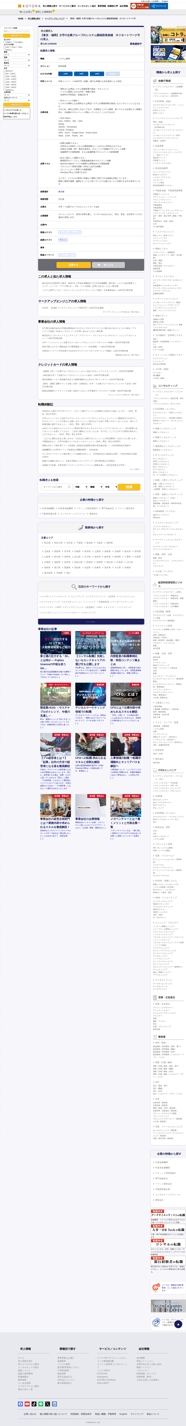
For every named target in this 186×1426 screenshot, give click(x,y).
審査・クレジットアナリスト (164, 310)
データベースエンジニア (163, 953)
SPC (100, 607)
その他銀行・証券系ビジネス (169, 335)
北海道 (47, 551)
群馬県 (138, 551)
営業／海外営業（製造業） (164, 1138)
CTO (155, 831)
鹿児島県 (48, 573)
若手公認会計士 (64, 1377)
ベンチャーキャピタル (162, 163)
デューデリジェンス (74, 607)
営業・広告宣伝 (162, 1004)
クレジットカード (67, 255)
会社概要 (140, 1358)
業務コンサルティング (165, 437)
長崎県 (97, 567)
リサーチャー (158, 566)
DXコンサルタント (160, 472)
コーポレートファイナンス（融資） (167, 302)
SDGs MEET (103, 1383)
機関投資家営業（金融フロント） (166, 330)
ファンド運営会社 (126, 508)
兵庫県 (138, 557)
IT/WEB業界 (63, 1370)
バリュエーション (126, 596)
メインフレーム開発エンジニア (165, 929)
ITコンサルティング (164, 455)
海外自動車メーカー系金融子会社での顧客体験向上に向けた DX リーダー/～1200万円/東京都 (83, 379)
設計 (157, 1082)
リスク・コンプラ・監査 (166, 722)
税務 (155, 646)
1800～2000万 (9, 87)
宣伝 (155, 1024)
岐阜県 (107, 557)
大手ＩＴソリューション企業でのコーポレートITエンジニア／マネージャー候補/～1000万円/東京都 (85, 342)
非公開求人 (18, 42)
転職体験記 (23, 1377)
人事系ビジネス (162, 703)
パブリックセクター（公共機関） (166, 606)
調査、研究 (157, 558)
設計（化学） (158, 1091)
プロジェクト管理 (163, 844)
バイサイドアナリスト (162, 177)
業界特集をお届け (65, 1358)
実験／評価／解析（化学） (164, 1071)
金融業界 (61, 1361)
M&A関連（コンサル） (166, 511)
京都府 (47, 562)
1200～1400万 (9, 79)
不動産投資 (104, 602)
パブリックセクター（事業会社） (166, 596)
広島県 (120, 562)
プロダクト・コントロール (164, 643)
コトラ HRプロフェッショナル (111, 1358)
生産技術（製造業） (161, 1105)
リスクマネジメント (164, 232)
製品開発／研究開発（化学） (164, 1052)
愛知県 (89, 543)
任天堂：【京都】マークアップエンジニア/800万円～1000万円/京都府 (73, 308)
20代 (6, 47)
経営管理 (159, 750)
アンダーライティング (122, 602)
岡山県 (109, 562)
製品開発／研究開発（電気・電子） (167, 1046)
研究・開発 (160, 1043)
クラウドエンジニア (161, 948)
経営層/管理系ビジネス (68, 1367)
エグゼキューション (72, 602)
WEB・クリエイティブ (166, 897)
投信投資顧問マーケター (163, 185)
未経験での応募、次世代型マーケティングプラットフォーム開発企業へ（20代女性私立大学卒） (84, 465)
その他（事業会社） (161, 698)
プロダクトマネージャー (163, 692)
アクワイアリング (160, 359)
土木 (155, 224)
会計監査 (156, 648)
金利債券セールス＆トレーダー (165, 285)
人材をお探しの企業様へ (150, 1)
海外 (68, 573)
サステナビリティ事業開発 (164, 621)
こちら (14, 117)
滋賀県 (57, 562)
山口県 (130, 562)
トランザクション (49, 612)
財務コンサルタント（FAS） (164, 498)
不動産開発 (157, 208)
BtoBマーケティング (161, 665)
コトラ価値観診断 (105, 1361)
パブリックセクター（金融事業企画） (168, 93)
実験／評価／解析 (163, 1062)
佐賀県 (87, 567)
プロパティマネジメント (163, 202)
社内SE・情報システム (166, 880)
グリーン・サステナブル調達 (164, 1113)
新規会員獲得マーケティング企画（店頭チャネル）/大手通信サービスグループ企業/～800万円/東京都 (86, 391)
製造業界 (61, 1373)
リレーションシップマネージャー (166, 305)
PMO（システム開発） (162, 851)
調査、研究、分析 (163, 554)
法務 (155, 731)
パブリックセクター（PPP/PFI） (166, 96)
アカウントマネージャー (163, 867)
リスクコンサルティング (166, 523)
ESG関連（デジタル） (166, 813)
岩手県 (67, 551)
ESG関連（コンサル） (166, 409)
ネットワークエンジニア (163, 961)
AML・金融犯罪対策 (161, 745)
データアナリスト (160, 989)
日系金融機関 (48, 508)
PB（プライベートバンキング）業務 (167, 325)
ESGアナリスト (159, 110)
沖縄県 (59, 573)
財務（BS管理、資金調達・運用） (167, 640)
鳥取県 (89, 562)
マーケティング (159, 663)
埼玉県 (69, 543)
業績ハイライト (143, 1367)
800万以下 (8, 71)
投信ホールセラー (160, 175)
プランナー (157, 1016)
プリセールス (158, 865)
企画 (155, 671)
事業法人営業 (158, 322)
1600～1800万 (9, 84)
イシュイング (158, 361)
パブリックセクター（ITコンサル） (167, 404)
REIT (59, 607)
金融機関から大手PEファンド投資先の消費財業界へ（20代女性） (71, 450)
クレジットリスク (160, 238)
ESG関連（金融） (163, 101)
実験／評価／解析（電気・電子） (166, 1066)
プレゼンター (158, 180)
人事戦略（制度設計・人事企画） (166, 709)
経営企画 (156, 657)
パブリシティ (142, 1370)
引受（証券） (158, 347)
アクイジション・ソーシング (164, 197)
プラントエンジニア (161, 1116)
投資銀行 (91, 607)
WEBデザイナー (159, 909)
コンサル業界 (63, 1364)
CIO (154, 834)
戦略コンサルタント (161, 432)
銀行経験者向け (64, 1383)
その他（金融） (162, 369)
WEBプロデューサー (161, 904)
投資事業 (159, 146)
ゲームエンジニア (160, 969)
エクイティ (110, 607)
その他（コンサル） (164, 571)
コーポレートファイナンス (53, 596)
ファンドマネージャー (162, 172)
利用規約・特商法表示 (81, 1414)
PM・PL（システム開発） (163, 848)
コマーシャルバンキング (166, 298)
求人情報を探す (34, 19)
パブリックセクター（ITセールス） (167, 791)
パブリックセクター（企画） (169, 592)
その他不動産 (158, 227)
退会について (153, 1414)
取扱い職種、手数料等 (105, 1414)
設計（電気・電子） (161, 1086)
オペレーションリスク (162, 243)
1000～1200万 (9, 76)
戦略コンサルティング (165, 428)
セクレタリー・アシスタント (164, 676)
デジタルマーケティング (163, 907)
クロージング (89, 612)
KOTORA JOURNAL (106, 1380)
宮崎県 (127, 567)
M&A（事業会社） (160, 695)
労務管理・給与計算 (161, 715)
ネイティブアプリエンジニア (164, 951)
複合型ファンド (159, 158)
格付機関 (156, 375)
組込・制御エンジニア (162, 972)
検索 (129, 487)
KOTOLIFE (102, 1373)
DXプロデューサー (160, 800)
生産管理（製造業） (161, 1103)
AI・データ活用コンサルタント (165, 475)
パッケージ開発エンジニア (164, 926)
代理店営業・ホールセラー (164, 266)
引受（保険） (158, 260)
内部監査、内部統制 (161, 726)
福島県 (107, 551)
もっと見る (134, 469)
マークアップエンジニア (55, 19)
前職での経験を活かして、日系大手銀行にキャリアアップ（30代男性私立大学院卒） (79, 461)
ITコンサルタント (160, 459)
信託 (155, 339)
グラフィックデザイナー (163, 1008)
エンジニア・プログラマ (166, 922)
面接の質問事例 (25, 1373)
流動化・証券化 (159, 141)
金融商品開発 (158, 294)
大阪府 (99, 543)
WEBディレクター (160, 912)
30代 (13, 47)
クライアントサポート (162, 690)
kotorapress (102, 1377)
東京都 (61, 192)
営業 (155, 1018)
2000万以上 (8, 90)
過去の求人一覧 (25, 1389)
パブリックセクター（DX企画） (166, 783)
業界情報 (22, 1380)
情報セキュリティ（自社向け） (165, 737)
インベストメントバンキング (169, 118)
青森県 (57, 551)
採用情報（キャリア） (147, 1373)
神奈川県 (58, 543)
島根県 (99, 562)
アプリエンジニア (160, 975)
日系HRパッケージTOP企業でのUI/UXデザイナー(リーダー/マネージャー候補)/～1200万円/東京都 (85, 351)
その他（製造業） (160, 1121)
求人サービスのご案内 (28, 1364)
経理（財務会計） (160, 635)
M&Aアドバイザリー (161, 515)
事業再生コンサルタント (163, 450)
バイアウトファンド (96, 596)
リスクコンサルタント (162, 526)
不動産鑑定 (157, 205)
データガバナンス (160, 986)
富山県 (77, 557)
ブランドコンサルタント (163, 549)
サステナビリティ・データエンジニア (168, 817)
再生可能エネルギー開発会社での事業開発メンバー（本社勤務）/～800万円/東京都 (78, 347)
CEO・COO (158, 754)
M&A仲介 (156, 518)
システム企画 (158, 839)
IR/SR (155, 660)
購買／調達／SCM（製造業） (165, 1108)
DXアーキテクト (159, 805)
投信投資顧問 (161, 168)
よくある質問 (24, 1383)
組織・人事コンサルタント (164, 484)
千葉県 (79, 543)
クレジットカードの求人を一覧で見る (123, 395)
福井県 (97, 557)
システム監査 (158, 729)
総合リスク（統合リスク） (164, 235)
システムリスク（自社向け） (164, 740)
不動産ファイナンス (161, 194)
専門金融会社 (107, 508)
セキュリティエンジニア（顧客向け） (168, 967)
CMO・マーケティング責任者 (165, 668)
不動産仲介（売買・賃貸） (164, 221)
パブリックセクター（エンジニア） (167, 788)
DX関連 (158, 796)
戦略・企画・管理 (163, 653)
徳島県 (47, 567)
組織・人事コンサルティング (169, 480)
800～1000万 (9, 73)
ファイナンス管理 (163, 626)
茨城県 (117, 551)
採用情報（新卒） (144, 1377)
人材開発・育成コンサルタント (165, 489)
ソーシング (90, 602)
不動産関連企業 (49, 514)
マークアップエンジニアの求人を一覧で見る (121, 312)
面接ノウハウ (24, 1370)
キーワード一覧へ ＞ (91, 621)
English (165, 1)
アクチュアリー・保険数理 (164, 252)
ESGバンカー (158, 113)
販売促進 (156, 1029)
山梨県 (47, 557)
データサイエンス (163, 980)
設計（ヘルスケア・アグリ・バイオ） (168, 1094)
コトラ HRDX (103, 1370)
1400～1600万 (9, 82)
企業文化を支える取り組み (149, 1364)
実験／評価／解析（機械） (164, 1069)
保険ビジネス (161, 248)
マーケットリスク (160, 241)
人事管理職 (157, 706)
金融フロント (161, 315)
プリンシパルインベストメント (165, 150)
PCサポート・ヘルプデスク (164, 890)
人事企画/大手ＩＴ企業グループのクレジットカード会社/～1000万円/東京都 (75, 375)
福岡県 (109, 543)
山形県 (97, 551)
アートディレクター (161, 1010)
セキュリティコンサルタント (164, 534)
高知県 (77, 567)
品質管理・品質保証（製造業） (165, 1111)
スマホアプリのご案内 (28, 1386)
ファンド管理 (158, 183)
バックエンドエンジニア (163, 934)
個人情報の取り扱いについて (53, 1414)
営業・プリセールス (164, 855)
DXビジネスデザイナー (162, 802)
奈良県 (67, 562)
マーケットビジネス (164, 276)
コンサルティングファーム (73, 514)
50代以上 (7, 50)
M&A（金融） (158, 122)
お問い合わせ (30, 1414)
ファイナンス (125, 607)
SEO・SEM (157, 915)
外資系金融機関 (65, 508)
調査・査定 (157, 263)
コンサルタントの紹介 (28, 1367)
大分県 (117, 567)
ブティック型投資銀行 (87, 508)
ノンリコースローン (70, 612)
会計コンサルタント (161, 501)
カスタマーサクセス (161, 876)
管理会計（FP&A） (160, 638)
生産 (157, 1099)
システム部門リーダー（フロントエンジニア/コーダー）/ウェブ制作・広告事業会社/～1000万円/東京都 (87, 290)
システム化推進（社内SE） (164, 887)
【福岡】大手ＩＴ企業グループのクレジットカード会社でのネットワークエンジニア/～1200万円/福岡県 (88, 371)
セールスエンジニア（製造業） (165, 1130)
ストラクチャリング (50, 602)
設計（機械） (158, 1088)
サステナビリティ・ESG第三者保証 (167, 418)
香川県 (57, 567)
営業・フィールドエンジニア (169, 1126)
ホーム (21, 1358)
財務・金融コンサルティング (169, 494)
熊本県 (107, 567)
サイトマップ (137, 1414)
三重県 (127, 557)
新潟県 (57, 557)
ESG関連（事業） (163, 611)
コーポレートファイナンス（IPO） (167, 135)
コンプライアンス (160, 734)
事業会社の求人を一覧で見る (127, 355)
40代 (19, 47)
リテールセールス (160, 327)
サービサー (157, 373)
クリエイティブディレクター (164, 1013)
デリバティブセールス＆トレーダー (167, 288)
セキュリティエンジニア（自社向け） (168, 742)
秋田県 (87, 551)
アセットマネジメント (162, 200)
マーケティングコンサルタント (165, 546)
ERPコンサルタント (161, 461)
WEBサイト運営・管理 (162, 892)
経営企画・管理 (162, 827)
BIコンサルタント (160, 467)
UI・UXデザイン (159, 917)
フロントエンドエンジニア (164, 932)
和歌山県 (78, 562)
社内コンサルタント (161, 836)
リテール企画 (158, 350)
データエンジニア (160, 956)
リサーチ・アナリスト (162, 291)
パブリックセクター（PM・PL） (166, 786)
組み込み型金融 (159, 364)
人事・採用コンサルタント (164, 486)
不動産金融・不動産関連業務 (169, 190)
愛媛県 (67, 567)
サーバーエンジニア (161, 964)
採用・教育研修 (159, 712)
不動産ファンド (159, 160)
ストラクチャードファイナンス (165, 138)
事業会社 (63, 240)
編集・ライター (159, 1021)
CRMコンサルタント (161, 464)
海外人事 (156, 717)
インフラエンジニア (161, 959)
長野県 (67, 557)
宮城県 (77, 551)
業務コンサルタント (161, 441)
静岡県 (117, 557)
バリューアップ (76, 596)
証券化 (112, 596)
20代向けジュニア (66, 1380)
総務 (155, 673)
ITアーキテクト (159, 469)
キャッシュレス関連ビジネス (169, 355)
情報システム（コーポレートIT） (166, 884)
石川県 (87, 557)
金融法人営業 (158, 319)
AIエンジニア (158, 808)
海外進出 (159, 759)
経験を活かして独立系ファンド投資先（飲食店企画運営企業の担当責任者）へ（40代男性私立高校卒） (87, 445)
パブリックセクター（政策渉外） (166, 604)
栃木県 (127, 551)
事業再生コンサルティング (167, 446)
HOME (20, 19)
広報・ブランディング (162, 1027)
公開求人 (7, 42)
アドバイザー (47, 607)
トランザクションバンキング (164, 308)
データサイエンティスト (163, 984)
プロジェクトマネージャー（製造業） (168, 1119)
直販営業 (156, 268)
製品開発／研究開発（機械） (164, 1049)
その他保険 (157, 271)
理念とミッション (144, 1361)
